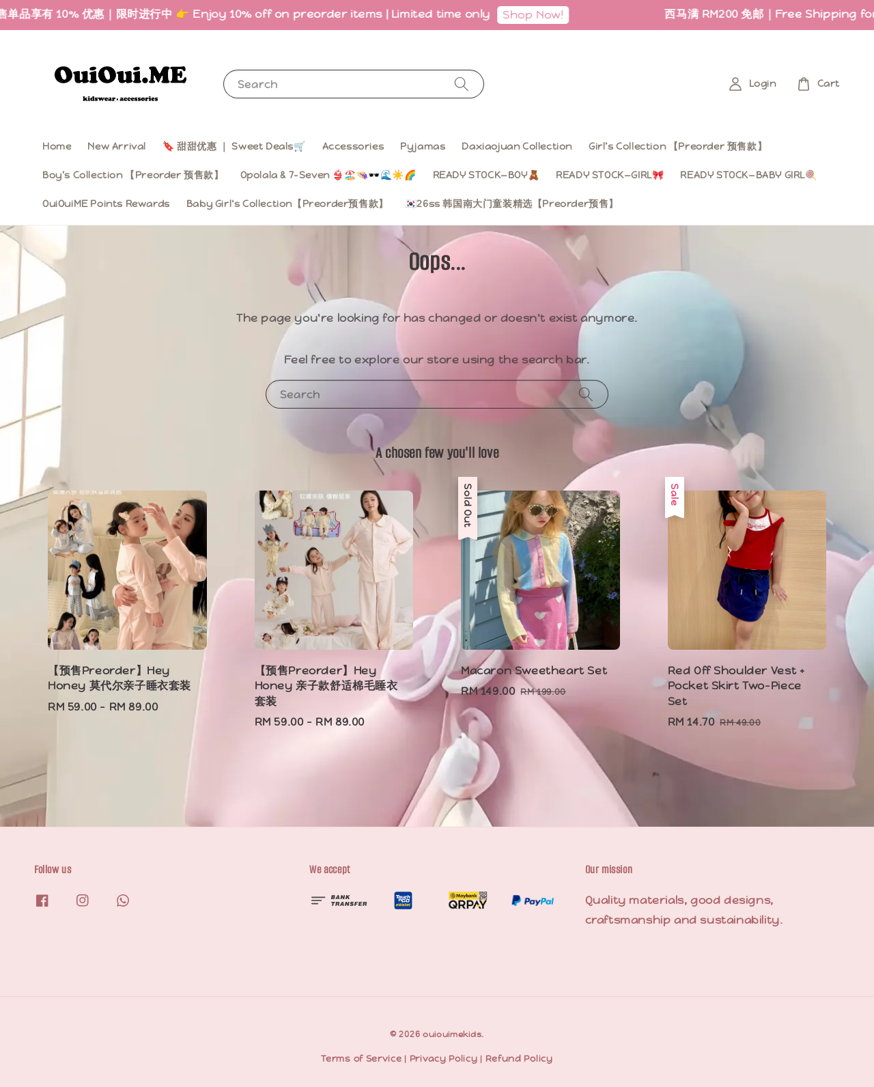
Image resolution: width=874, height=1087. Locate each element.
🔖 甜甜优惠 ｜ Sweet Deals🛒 (234, 146)
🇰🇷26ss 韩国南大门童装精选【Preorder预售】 (512, 203)
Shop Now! (539, 15)
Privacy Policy (444, 1058)
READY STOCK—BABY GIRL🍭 (748, 175)
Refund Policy (519, 1058)
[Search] (461, 83)
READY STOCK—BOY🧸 (486, 175)
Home (56, 146)
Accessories (353, 146)
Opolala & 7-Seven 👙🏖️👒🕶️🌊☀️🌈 (328, 175)
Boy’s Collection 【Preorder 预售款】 (133, 175)
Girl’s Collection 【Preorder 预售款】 (678, 146)
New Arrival (116, 146)
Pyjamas (422, 146)
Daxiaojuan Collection (517, 146)
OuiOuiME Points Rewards (106, 203)
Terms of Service (361, 1058)
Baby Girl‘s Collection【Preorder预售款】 (287, 203)
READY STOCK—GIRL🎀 (610, 175)
